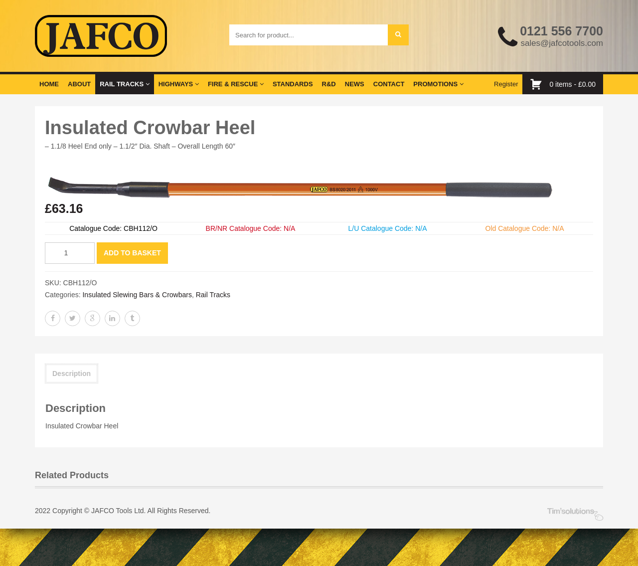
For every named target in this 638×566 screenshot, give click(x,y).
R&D (329, 84)
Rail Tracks (124, 84)
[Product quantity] (70, 253)
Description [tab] (71, 373)
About (79, 84)
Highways (179, 84)
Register (506, 84)
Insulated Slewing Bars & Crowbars (136, 295)
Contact (389, 84)
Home (49, 84)
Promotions (438, 84)
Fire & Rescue (236, 84)
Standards (293, 84)
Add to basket (132, 253)
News (354, 84)
